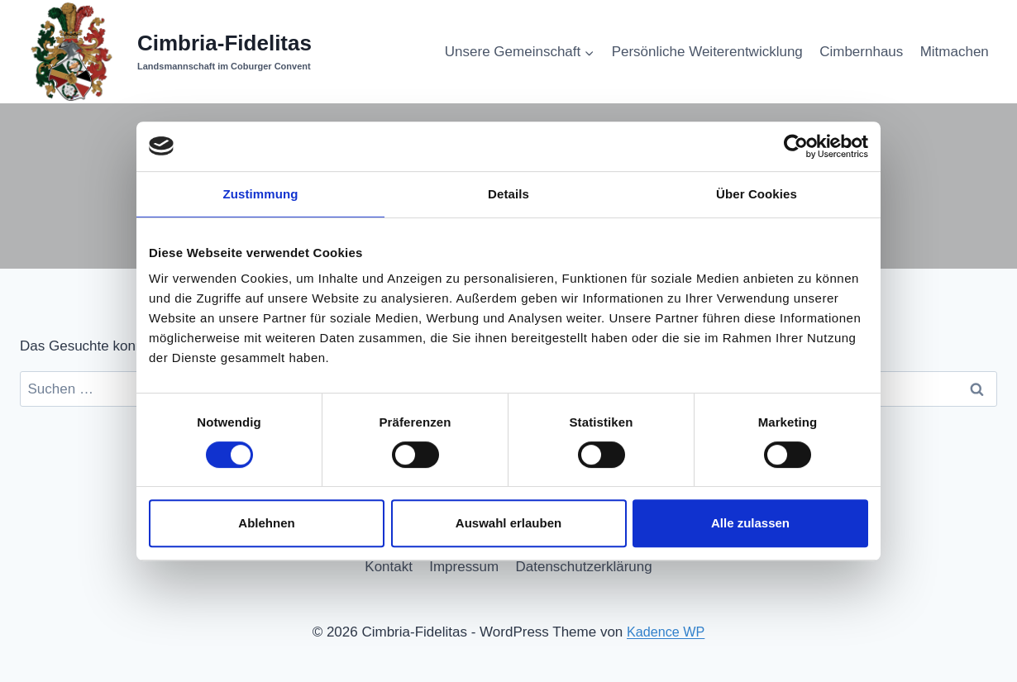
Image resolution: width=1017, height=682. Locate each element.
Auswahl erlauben (508, 523)
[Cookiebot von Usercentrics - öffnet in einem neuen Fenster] (795, 146)
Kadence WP (666, 632)
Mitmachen (954, 52)
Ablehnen (266, 523)
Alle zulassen (750, 523)
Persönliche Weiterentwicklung (707, 52)
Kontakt (389, 567)
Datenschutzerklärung (584, 567)
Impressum (464, 567)
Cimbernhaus (861, 52)
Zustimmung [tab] (260, 194)
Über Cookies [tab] (756, 194)
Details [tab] (508, 194)
